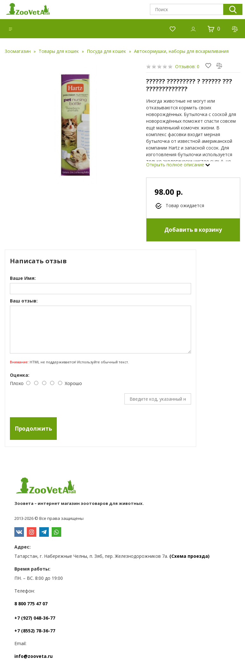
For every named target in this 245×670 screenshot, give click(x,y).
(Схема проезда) (189, 556)
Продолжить (33, 428)
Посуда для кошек (106, 51)
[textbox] (186, 9)
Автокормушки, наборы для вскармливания (181, 51)
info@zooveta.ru (33, 656)
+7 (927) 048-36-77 (34, 618)
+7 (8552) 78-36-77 (34, 631)
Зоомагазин (18, 51)
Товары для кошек (59, 51)
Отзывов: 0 (187, 66)
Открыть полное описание (178, 165)
